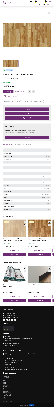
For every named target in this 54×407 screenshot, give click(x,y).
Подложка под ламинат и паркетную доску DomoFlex (14, 285)
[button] (27, 35)
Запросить (27, 138)
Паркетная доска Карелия (36, 101)
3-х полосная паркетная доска (12, 101)
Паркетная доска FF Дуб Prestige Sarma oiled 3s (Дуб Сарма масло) (38, 239)
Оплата (27, 114)
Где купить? (27, 118)
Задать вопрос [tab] (27, 144)
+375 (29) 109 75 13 (10, 315)
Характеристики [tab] (8, 144)
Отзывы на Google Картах (8, 330)
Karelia (24, 101)
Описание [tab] (18, 144)
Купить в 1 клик (20, 92)
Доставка (27, 109)
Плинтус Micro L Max (34, 285)
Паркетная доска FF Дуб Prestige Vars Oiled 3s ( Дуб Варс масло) (13, 239)
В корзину (7, 92)
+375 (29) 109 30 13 (45, 4)
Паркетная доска (45, 150)
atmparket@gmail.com (11, 317)
